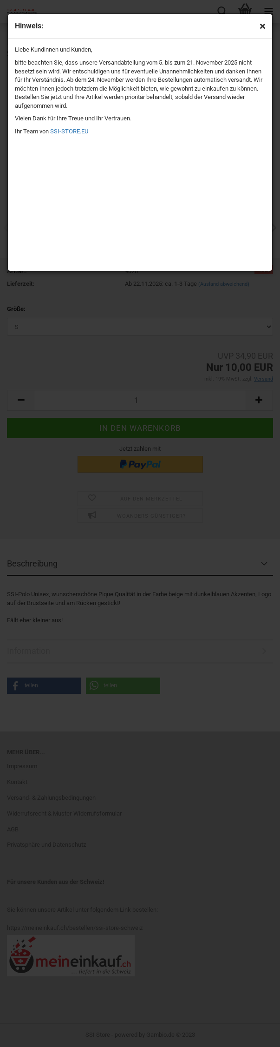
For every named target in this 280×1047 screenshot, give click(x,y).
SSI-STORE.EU (69, 131)
